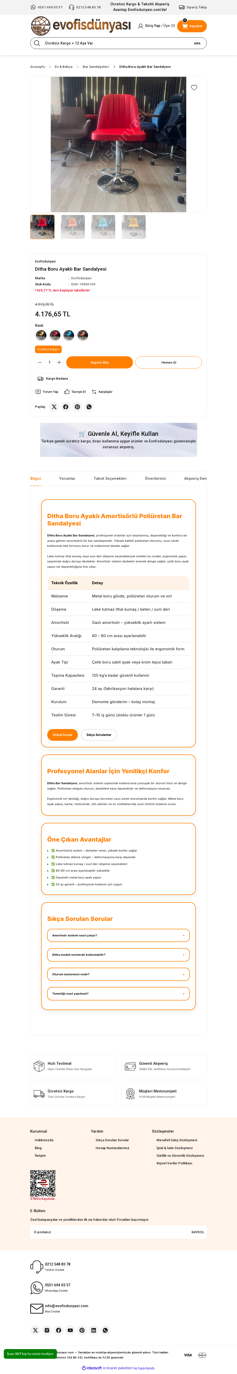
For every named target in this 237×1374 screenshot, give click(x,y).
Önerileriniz (155, 480)
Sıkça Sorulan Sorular (112, 1143)
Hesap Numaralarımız (112, 1150)
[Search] (118, 43)
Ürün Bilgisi (31, 480)
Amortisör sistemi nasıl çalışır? (74, 937)
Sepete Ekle (99, 364)
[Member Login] (156, 26)
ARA (197, 43)
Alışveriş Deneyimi (200, 480)
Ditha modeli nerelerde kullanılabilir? (78, 957)
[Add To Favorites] (194, 88)
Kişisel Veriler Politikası (174, 1165)
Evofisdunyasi (82, 278)
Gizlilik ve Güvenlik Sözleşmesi (180, 1158)
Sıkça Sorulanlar (102, 737)
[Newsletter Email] (118, 1234)
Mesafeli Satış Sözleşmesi (177, 1143)
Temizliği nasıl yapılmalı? (70, 996)
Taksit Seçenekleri (110, 480)
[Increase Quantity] (59, 364)
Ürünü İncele (63, 737)
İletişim (40, 1158)
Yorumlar (67, 480)
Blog (38, 1150)
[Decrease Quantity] (39, 364)
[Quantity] (49, 364)
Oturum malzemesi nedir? (71, 976)
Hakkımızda (44, 1143)
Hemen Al (168, 364)
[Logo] (80, 26)
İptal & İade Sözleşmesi (175, 1150)
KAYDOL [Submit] (198, 1234)
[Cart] (192, 26)
